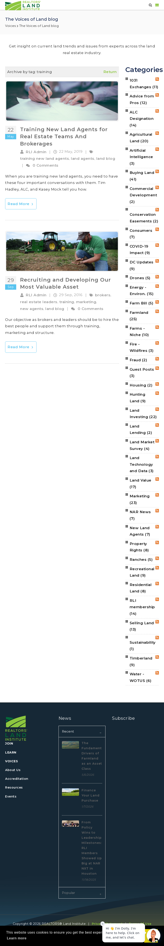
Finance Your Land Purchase (91, 795)
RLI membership (142, 607)
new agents (31, 309)
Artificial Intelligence (141, 157)
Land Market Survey (142, 445)
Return (110, 72)
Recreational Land (142, 572)
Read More (20, 204)
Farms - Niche (139, 331)
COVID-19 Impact (140, 249)
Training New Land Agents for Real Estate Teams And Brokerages (64, 136)
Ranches (141, 559)
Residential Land (141, 588)
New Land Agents (140, 531)
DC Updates (142, 265)
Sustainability (143, 645)
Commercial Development (143, 195)
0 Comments (46, 165)
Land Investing (143, 413)
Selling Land (142, 626)
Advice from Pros (142, 99)
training (66, 302)
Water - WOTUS (141, 677)
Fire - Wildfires (142, 347)
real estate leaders (38, 302)
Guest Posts (142, 372)
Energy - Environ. (142, 290)
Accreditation (16, 779)
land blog (105, 158)
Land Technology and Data (142, 464)
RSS (157, 79)
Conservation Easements (144, 217)
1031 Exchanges (144, 83)
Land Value (140, 483)
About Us (12, 770)
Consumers (141, 233)
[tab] (82, 731)
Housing (141, 385)
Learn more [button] (16, 938)
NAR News (140, 515)
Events (10, 796)
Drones (140, 278)
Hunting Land (138, 397)
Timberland (141, 661)
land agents (82, 158)
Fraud (138, 360)
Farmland (139, 315)
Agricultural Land (141, 137)
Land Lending (141, 429)
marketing (86, 302)
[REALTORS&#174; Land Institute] (23, 5)
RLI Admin (36, 152)
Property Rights (139, 547)
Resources (14, 787)
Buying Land (142, 175)
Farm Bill (142, 303)
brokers (103, 295)
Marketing (140, 499)
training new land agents (44, 158)
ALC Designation (142, 118)
